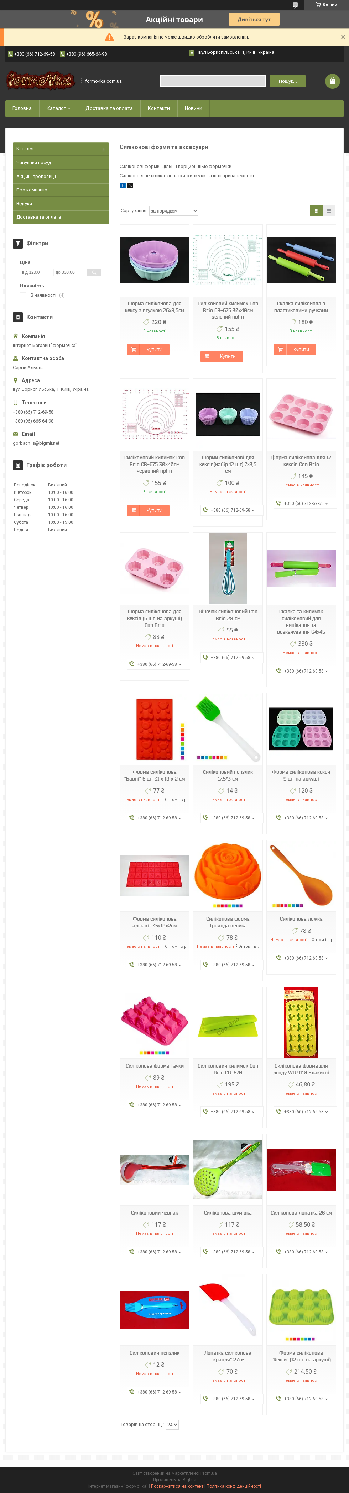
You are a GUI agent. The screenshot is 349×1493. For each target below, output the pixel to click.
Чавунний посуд (33, 162)
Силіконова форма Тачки (155, 1066)
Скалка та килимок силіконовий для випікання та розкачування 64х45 (301, 622)
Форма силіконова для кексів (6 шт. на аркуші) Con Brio (154, 618)
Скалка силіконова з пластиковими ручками (301, 307)
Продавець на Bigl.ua (174, 1479)
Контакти (159, 108)
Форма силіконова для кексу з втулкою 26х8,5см (154, 307)
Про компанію (31, 190)
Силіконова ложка (301, 919)
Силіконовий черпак (154, 1213)
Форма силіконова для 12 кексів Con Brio (301, 461)
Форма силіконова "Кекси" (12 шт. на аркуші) (301, 1356)
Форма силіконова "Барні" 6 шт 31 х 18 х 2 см (154, 775)
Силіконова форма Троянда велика (228, 922)
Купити (154, 349)
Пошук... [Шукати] (288, 81)
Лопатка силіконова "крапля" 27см (227, 1356)
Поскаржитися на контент (177, 1486)
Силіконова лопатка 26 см (301, 1213)
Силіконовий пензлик (154, 1353)
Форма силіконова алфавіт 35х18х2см (154, 922)
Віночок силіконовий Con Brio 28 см (228, 615)
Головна (22, 108)
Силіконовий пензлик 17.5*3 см (228, 775)
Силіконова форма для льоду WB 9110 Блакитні (301, 1069)
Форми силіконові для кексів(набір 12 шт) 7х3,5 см (227, 464)
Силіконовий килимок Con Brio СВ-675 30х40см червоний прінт (154, 464)
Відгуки (24, 203)
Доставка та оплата (109, 108)
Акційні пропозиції (36, 176)
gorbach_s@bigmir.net (36, 443)
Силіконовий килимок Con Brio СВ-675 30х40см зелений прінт (228, 310)
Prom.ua (208, 1473)
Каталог (56, 108)
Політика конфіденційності (234, 1486)
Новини (193, 108)
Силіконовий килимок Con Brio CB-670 (228, 1069)
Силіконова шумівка (228, 1213)
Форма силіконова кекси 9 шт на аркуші (301, 775)
